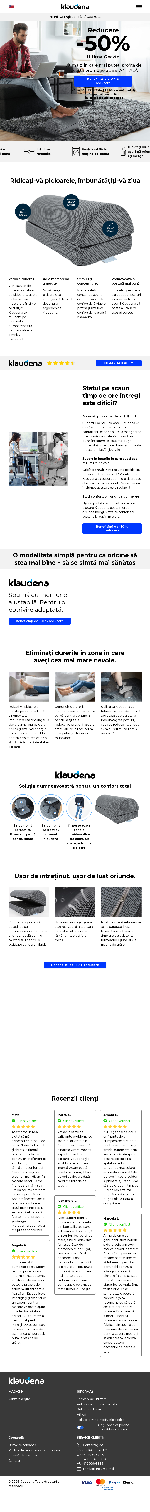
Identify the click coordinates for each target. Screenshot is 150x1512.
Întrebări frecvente (23, 1455)
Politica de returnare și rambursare (34, 1450)
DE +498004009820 (92, 1459)
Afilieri (81, 1414)
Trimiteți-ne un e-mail (98, 1469)
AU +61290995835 (90, 1463)
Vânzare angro (19, 1399)
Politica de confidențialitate (97, 1404)
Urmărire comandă (22, 1445)
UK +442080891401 (91, 1454)
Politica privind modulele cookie (100, 1420)
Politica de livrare (89, 1409)
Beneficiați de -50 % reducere (103, 81)
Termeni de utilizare (92, 1399)
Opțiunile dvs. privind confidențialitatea (103, 1427)
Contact (14, 1460)
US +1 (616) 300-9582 (92, 1450)
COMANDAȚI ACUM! (119, 363)
